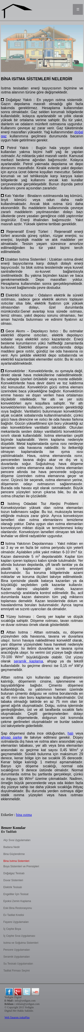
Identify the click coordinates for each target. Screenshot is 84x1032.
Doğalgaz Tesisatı (14, 873)
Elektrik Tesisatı (12, 887)
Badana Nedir (11, 847)
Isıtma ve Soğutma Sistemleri (20, 942)
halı (70, 733)
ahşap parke (11, 737)
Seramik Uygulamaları (16, 956)
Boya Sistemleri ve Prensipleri (21, 866)
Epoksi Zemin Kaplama (17, 901)
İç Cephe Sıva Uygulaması (19, 935)
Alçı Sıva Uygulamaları (16, 840)
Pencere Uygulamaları (16, 949)
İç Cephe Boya (12, 928)
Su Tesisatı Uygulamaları (18, 963)
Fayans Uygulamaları (16, 922)
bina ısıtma (24, 815)
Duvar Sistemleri (13, 880)
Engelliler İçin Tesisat (15, 894)
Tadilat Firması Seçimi (16, 970)
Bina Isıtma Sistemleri (16, 861)
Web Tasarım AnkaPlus (17, 1017)
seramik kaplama (28, 661)
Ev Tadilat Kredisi (13, 915)
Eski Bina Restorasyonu (17, 908)
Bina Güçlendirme (14, 854)
